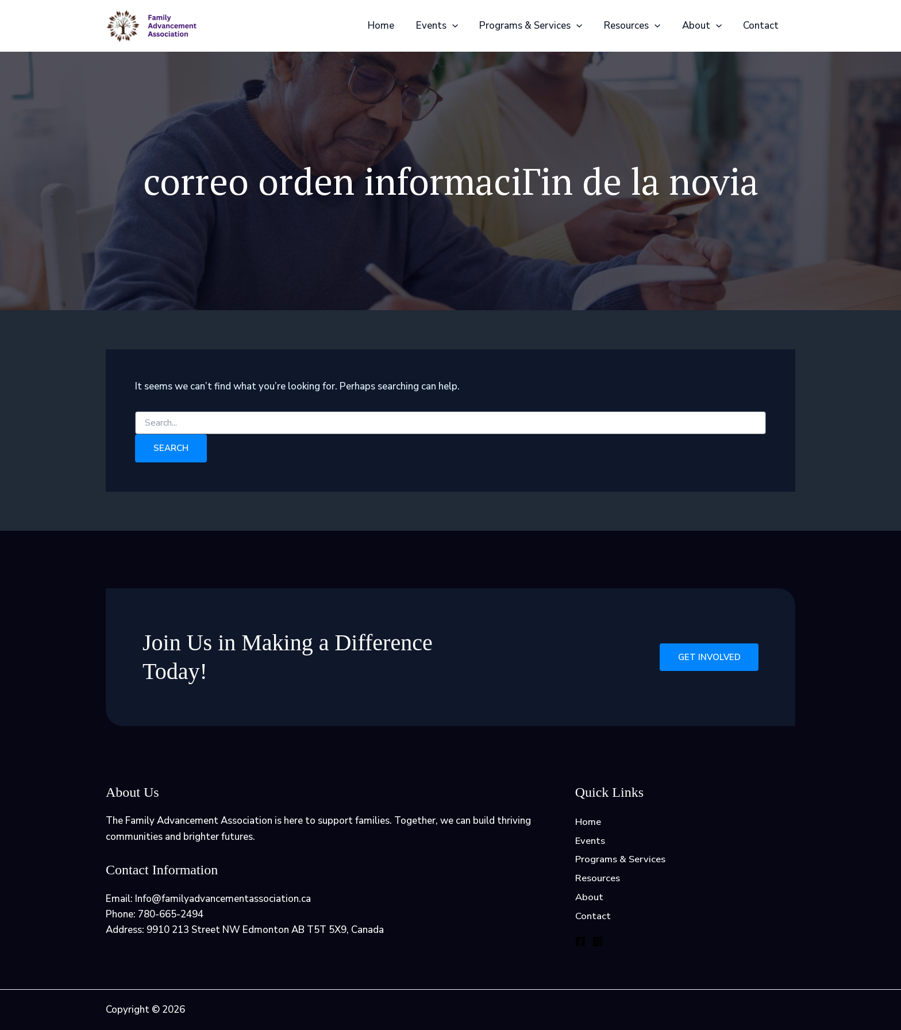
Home (392, 25)
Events (446, 26)
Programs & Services (537, 26)
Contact (762, 25)
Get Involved (708, 657)
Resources (637, 26)
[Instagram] (597, 943)
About (705, 26)
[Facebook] (580, 943)
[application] (461, 26)
